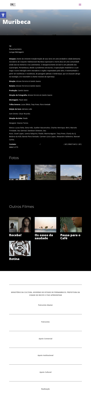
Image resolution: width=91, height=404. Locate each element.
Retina (14, 259)
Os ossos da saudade (44, 236)
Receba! (15, 235)
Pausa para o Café (70, 236)
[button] (3, 15)
